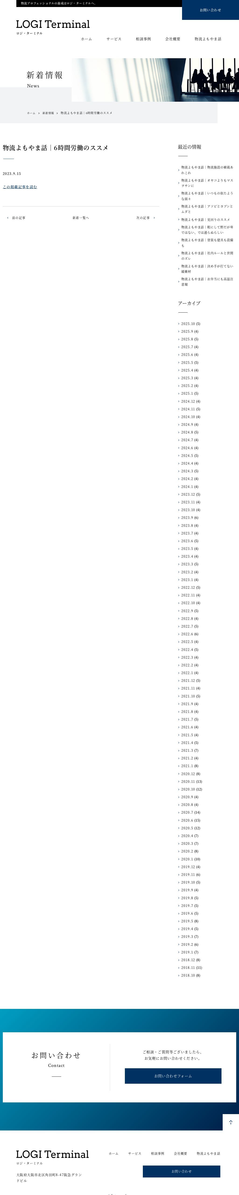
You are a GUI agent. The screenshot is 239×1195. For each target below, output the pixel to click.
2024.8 (186, 421)
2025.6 (186, 344)
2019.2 (186, 933)
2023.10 (187, 499)
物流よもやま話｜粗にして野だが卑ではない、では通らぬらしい (208, 230)
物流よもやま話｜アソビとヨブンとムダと (208, 209)
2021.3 (186, 739)
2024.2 (186, 468)
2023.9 (186, 507)
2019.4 (186, 918)
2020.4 (186, 825)
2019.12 (187, 856)
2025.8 (186, 328)
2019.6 (186, 902)
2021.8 (186, 701)
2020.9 (186, 786)
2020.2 (186, 840)
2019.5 (186, 910)
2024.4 (186, 452)
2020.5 (186, 817)
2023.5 (186, 538)
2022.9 (186, 600)
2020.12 (187, 763)
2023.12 (187, 483)
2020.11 (187, 771)
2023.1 (186, 569)
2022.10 (187, 592)
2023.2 (186, 561)
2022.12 (187, 576)
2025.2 (186, 375)
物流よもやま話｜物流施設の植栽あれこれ (208, 170)
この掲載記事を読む (20, 186)
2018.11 (187, 957)
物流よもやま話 (208, 39)
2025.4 (186, 359)
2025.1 (186, 383)
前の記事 (19, 217)
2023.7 (186, 522)
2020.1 (186, 848)
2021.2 (186, 747)
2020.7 (186, 802)
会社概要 (173, 39)
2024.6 (186, 437)
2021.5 (186, 724)
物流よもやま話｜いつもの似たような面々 (207, 196)
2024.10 (187, 406)
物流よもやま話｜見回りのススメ (204, 219)
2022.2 (186, 654)
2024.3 (186, 460)
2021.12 (187, 670)
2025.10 (187, 313)
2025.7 (186, 336)
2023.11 (187, 491)
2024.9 (186, 414)
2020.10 (187, 778)
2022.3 (186, 646)
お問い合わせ (210, 9)
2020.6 (186, 809)
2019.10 (187, 871)
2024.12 (187, 390)
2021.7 (186, 708)
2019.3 (186, 926)
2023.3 (186, 553)
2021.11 (187, 677)
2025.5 (186, 352)
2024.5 (186, 445)
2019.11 (187, 864)
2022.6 (186, 623)
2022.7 (186, 615)
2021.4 (186, 732)
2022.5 (186, 631)
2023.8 (186, 515)
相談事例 (143, 39)
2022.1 (186, 662)
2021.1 (186, 755)
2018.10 (187, 965)
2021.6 (186, 716)
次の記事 (142, 217)
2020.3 (186, 832)
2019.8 (186, 887)
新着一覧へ (81, 217)
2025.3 (186, 367)
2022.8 (186, 608)
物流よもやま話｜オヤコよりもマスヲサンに (208, 183)
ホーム (86, 39)
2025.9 (186, 320)
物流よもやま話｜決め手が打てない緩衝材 (208, 263)
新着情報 (49, 113)
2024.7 (186, 429)
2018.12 (187, 949)
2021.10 (187, 685)
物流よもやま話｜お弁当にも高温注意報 (208, 274)
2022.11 (187, 584)
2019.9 (186, 879)
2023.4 (186, 546)
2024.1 (186, 476)
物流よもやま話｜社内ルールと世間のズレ (208, 250)
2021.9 (186, 693)
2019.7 (186, 895)
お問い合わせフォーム (173, 1067)
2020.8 (186, 794)
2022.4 (186, 639)
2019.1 (186, 941)
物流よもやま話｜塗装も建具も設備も (207, 240)
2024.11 (187, 398)
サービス (114, 39)
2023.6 (186, 530)
